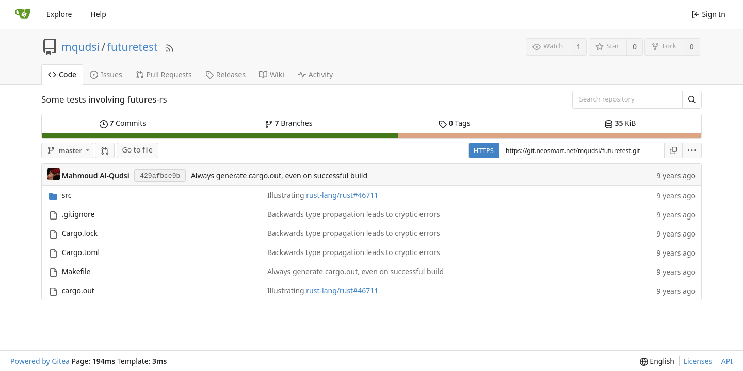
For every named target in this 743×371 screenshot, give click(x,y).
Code (62, 74)
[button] (105, 150)
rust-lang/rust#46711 (342, 195)
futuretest (132, 47)
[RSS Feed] (169, 46)
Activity (315, 74)
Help (98, 14)
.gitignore (78, 214)
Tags (454, 123)
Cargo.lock (80, 233)
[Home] (22, 14)
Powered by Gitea (40, 361)
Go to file (137, 150)
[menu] (692, 150)
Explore (59, 14)
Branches (288, 123)
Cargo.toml (81, 252)
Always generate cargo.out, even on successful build (279, 175)
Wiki (271, 74)
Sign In (708, 14)
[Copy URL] (673, 150)
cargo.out (78, 290)
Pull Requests (164, 74)
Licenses (698, 361)
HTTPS (484, 150)
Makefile (76, 271)
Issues (106, 74)
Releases (225, 74)
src (67, 195)
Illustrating (286, 195)
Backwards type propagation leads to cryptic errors (353, 214)
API (727, 361)
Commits (123, 123)
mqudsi (80, 47)
